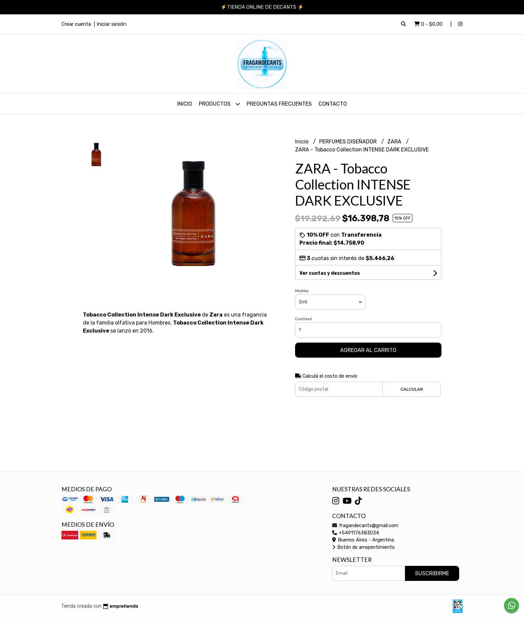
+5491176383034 (355, 533)
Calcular (411, 389)
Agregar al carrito (368, 350)
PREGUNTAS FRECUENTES (279, 104)
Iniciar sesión (111, 24)
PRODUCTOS (219, 104)
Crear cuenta (76, 24)
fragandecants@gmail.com (365, 525)
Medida (301, 291)
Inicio (184, 104)
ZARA (395, 141)
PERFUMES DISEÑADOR (348, 141)
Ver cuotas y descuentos (329, 273)
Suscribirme (432, 573)
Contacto (332, 104)
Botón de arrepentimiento (363, 547)
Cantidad (303, 319)
